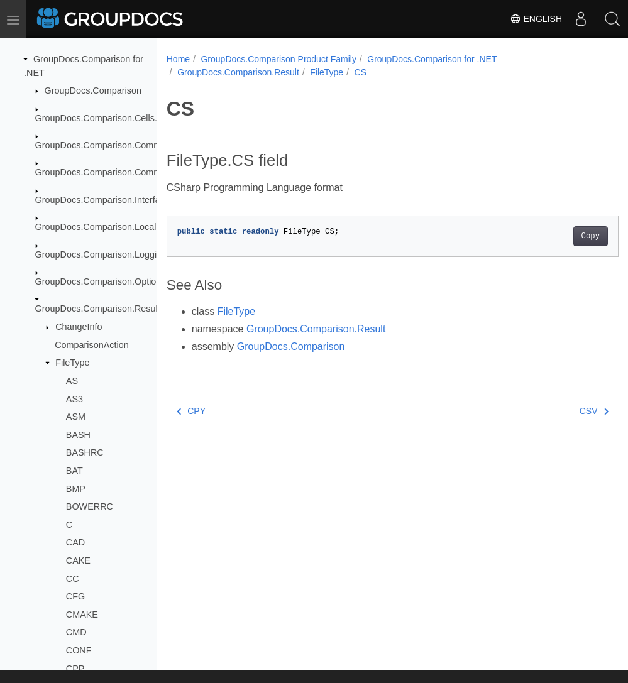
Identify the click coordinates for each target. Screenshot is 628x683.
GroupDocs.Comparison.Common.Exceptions (126, 172)
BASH (78, 435)
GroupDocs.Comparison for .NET (432, 59)
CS (360, 72)
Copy (558, 236)
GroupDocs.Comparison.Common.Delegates (125, 145)
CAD (75, 542)
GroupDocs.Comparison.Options (100, 281)
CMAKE (82, 614)
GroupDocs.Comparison (93, 90)
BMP (75, 489)
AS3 (74, 399)
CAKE (78, 560)
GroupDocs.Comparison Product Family (278, 59)
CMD (76, 632)
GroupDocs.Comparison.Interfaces (105, 200)
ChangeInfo (78, 327)
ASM (75, 417)
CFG (75, 596)
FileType (72, 363)
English (536, 19)
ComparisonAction (92, 345)
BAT (74, 471)
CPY (191, 411)
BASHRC (85, 452)
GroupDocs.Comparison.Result (97, 308)
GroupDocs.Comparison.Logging (101, 254)
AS (72, 381)
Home (178, 59)
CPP (75, 669)
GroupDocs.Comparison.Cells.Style (106, 118)
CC (72, 579)
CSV (562, 411)
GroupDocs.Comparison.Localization (108, 227)
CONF (79, 650)
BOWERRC (89, 506)
